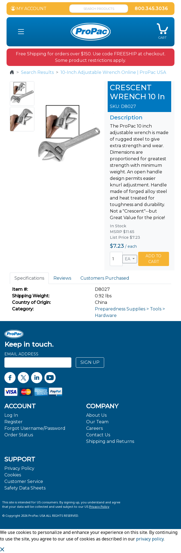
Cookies (12, 475)
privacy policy (150, 539)
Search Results (37, 72)
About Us (96, 415)
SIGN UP (89, 362)
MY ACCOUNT (29, 8)
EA (128, 258)
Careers (94, 428)
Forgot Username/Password (34, 428)
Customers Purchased (104, 278)
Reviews (62, 278)
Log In (11, 415)
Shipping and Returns (110, 441)
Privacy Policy (19, 468)
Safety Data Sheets (25, 488)
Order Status (18, 434)
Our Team (97, 421)
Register (13, 421)
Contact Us (98, 434)
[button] (21, 31)
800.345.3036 (151, 8)
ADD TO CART (153, 258)
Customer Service (23, 481)
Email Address (21, 354)
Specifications (29, 278)
